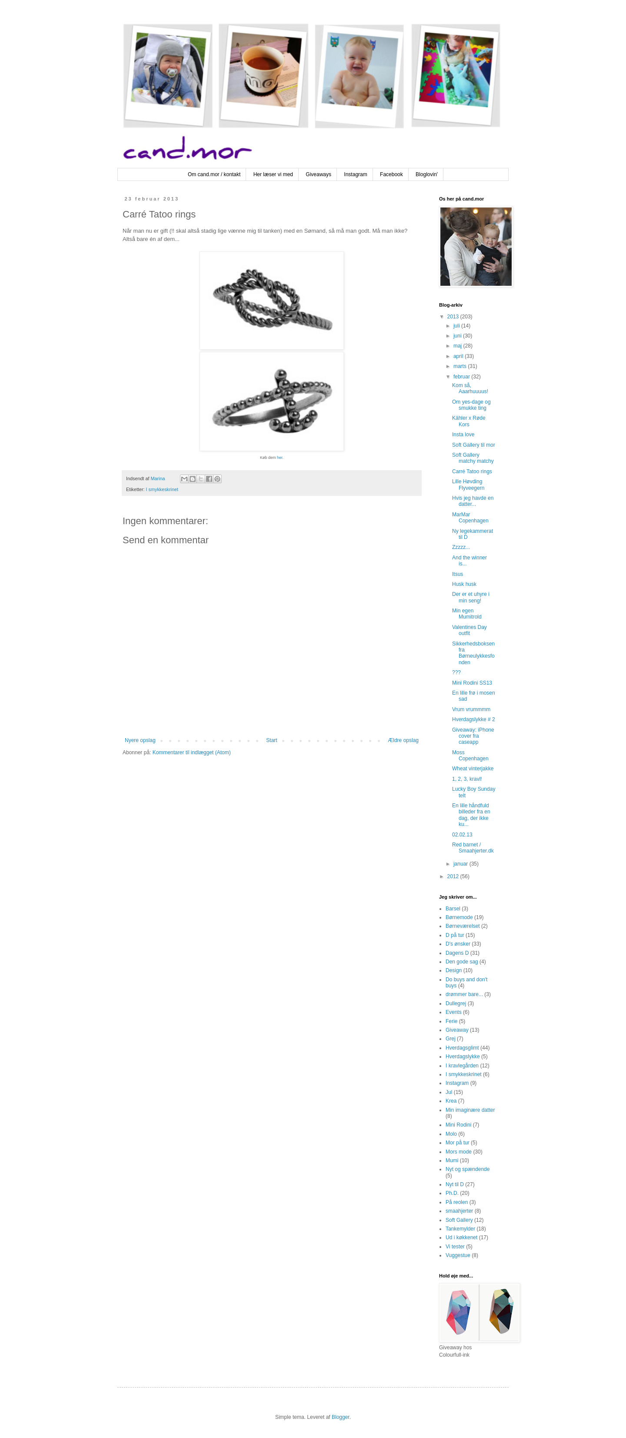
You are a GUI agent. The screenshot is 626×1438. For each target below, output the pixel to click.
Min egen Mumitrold (467, 614)
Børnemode (459, 917)
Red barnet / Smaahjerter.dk (473, 848)
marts (460, 366)
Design (454, 970)
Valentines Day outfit (469, 630)
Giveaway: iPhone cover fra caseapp (473, 736)
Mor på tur (458, 1143)
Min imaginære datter (470, 1110)
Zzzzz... (461, 547)
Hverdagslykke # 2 (473, 719)
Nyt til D (455, 1184)
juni (458, 336)
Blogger (341, 1417)
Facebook (391, 174)
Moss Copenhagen (470, 755)
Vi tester (455, 1247)
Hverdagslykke (463, 1056)
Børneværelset (463, 926)
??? (456, 672)
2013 (453, 317)
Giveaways (318, 174)
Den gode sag (462, 962)
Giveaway (457, 1030)
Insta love (463, 434)
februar (462, 377)
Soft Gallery (459, 1220)
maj (458, 346)
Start (271, 740)
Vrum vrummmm (471, 709)
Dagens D (457, 953)
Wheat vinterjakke (472, 769)
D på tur (455, 935)
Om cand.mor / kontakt (214, 174)
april (459, 356)
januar (461, 864)
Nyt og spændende (467, 1169)
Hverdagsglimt (462, 1048)
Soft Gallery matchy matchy (473, 458)
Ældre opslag (403, 740)
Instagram (355, 174)
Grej (451, 1039)
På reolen (457, 1202)
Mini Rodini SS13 (472, 683)
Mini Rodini (458, 1125)
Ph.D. (452, 1193)
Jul (449, 1092)
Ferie (451, 1021)
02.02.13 (462, 835)
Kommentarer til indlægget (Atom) (192, 752)
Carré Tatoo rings (472, 471)
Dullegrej (456, 1003)
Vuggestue (458, 1255)
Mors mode (459, 1152)
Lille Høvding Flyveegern (468, 484)
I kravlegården (462, 1066)
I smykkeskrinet (162, 489)
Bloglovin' (427, 174)
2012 (453, 876)
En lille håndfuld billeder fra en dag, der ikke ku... (471, 815)
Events (454, 1012)
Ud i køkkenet (461, 1237)
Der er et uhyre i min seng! (470, 597)
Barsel (453, 909)
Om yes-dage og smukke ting (471, 405)
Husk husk (464, 584)
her (280, 457)
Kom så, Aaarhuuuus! (470, 388)
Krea (451, 1101)
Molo (451, 1134)
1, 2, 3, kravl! (467, 779)
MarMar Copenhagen (470, 518)
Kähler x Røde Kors (469, 421)
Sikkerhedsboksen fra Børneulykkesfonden (473, 653)
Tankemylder (460, 1229)
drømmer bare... (464, 994)
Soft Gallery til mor (473, 445)
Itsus (457, 574)
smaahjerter (459, 1211)
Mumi (452, 1160)
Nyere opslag (140, 740)
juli (457, 326)
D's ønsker (458, 944)
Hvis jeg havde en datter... (472, 501)
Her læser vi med (273, 174)
